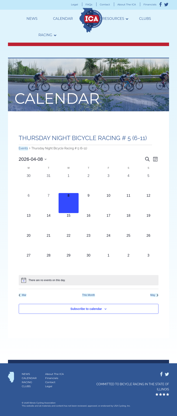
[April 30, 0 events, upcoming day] (89, 263)
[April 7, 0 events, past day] (49, 203)
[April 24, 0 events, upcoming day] (108, 243)
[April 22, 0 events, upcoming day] (69, 243)
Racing (45, 35)
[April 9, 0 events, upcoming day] (89, 203)
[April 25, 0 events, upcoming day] (128, 243)
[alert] (88, 280)
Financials (149, 4)
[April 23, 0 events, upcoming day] (89, 243)
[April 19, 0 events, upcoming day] (148, 223)
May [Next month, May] (154, 295)
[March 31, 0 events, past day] (49, 183)
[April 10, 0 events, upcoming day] (108, 203)
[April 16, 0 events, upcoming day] (89, 223)
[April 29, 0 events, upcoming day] (69, 263)
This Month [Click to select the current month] (88, 295)
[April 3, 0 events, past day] (108, 183)
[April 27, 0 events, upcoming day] (29, 263)
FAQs (88, 4)
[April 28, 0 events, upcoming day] (49, 263)
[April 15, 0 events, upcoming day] (69, 223)
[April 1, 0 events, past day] (69, 183)
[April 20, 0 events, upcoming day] (29, 243)
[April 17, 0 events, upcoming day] (108, 223)
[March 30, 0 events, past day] (29, 183)
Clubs (145, 19)
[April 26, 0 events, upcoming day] (148, 243)
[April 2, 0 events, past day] (89, 183)
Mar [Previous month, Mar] (22, 295)
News (31, 19)
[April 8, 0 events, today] (69, 203)
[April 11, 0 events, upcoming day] (128, 203)
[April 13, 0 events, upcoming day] (29, 223)
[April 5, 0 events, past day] (148, 183)
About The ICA (126, 4)
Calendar (63, 19)
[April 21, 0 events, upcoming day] (49, 243)
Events (23, 148)
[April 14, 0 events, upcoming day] (49, 223)
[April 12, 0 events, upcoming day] (148, 203)
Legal (74, 4)
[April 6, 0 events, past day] (29, 203)
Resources (113, 19)
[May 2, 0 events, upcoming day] (128, 263)
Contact (105, 4)
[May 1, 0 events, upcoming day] (108, 263)
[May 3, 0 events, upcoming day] (148, 263)
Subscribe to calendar (86, 309)
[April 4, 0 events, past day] (128, 183)
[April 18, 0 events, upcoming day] (128, 223)
